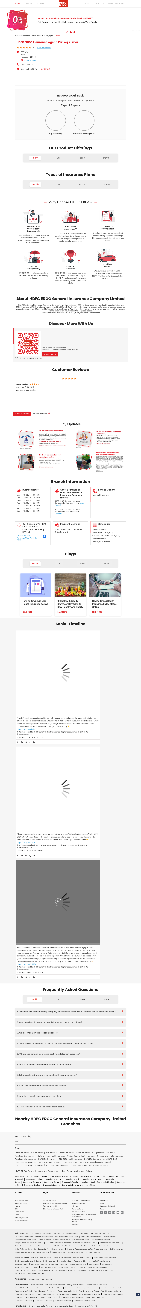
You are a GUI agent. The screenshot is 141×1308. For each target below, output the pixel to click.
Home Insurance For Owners (64, 1058)
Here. (44, 1025)
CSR (16, 961)
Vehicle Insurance (21, 998)
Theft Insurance (20, 1070)
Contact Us (104, 952)
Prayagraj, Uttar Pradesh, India (27, 539)
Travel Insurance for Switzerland (72, 1049)
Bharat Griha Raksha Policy (38, 1070)
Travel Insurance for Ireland (24, 1046)
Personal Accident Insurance (94, 1110)
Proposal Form (51, 1099)
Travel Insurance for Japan (67, 1046)
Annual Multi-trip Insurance (24, 1040)
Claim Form (76, 1099)
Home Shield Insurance (85, 1067)
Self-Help (75, 958)
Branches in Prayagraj (59, 928)
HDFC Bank (33, 1133)
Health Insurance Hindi (36, 1125)
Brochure (29, 1099)
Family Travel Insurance (75, 1036)
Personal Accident (80, 1013)
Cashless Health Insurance (45, 1013)
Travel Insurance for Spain (48, 1049)
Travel (82, 563)
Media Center (19, 963)
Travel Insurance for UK (63, 1052)
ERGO (41, 1133)
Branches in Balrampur (92, 931)
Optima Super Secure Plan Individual (72, 1022)
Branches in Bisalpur (32, 936)
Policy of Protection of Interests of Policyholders (84, 967)
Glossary (56, 1116)
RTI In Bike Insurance (92, 1004)
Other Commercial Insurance (82, 1082)
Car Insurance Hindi (54, 1125)
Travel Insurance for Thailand (96, 1049)
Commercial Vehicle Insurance (41, 998)
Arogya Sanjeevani (21, 1016)
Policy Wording (64, 1099)
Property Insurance (37, 1067)
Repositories (109, 1116)
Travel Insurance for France (89, 1043)
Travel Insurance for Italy (46, 1046)
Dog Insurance (34, 1031)
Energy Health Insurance (58, 1016)
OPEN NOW (45, 69)
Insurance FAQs (45, 1116)
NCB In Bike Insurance (75, 1004)
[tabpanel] (70, 20)
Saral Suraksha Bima (48, 1019)
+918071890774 (27, 64)
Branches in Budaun (51, 936)
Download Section (78, 955)
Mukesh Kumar (62, 1088)
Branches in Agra (22, 928)
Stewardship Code (49, 952)
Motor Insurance (75, 1110)
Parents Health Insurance (82, 1009)
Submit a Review (22, 413)
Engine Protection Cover (23, 1001)
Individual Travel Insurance (55, 1036)
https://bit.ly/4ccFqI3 (26, 696)
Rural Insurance (86, 1079)
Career (17, 966)
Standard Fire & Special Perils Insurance (64, 1079)
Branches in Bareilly (70, 933)
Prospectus (39, 1099)
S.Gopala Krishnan (76, 1088)
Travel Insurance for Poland (113, 1046)
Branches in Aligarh (39, 928)
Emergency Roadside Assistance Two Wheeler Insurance (87, 1001)
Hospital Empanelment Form (44, 1105)
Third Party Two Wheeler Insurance (58, 994)
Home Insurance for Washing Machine (28, 1061)
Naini (17, 893)
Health (35, 563)
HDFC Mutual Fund (73, 1139)
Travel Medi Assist (68, 1116)
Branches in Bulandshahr (72, 936)
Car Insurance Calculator (24, 988)
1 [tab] (67, 32)
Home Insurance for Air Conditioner (57, 1061)
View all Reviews (44, 47)
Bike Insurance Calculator (101, 991)
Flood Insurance (52, 1067)
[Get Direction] (44, 537)
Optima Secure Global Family (25, 1022)
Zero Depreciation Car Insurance (66, 988)
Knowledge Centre (95, 1116)
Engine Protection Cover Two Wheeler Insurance (32, 1004)
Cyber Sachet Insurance (39, 1079)
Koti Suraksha (107, 1016)
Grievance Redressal (107, 958)
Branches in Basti (87, 933)
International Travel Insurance (84, 1052)
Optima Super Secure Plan (47, 1022)
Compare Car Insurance (44, 988)
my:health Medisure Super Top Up (100, 1022)
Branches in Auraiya (105, 928)
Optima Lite (82, 1019)
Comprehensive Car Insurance (77, 985)
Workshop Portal (77, 961)
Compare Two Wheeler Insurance (85, 994)
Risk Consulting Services (44, 1082)
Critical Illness (89, 1093)
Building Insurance (21, 1067)
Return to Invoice (45, 991)
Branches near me (22, 36)
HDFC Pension (117, 1139)
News (102, 961)
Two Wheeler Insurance (80, 991)
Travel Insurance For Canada (45, 1043)
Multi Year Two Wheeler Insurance (66, 998)
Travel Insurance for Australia (111, 1040)
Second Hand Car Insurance (53, 985)
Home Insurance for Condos (60, 1070)
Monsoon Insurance (68, 1067)
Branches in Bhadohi (105, 933)
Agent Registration (21, 969)
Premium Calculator (64, 1013)
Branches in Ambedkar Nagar (82, 928)
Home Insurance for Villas (82, 1070)
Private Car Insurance (74, 1093)
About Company (21, 955)
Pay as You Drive (105, 998)
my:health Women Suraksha (99, 1013)
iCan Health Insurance (39, 1016)
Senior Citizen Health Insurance (105, 1009)
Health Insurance (39, 1093)
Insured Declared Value (61, 991)
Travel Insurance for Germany (112, 1043)
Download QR (50, 354)
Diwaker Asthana (48, 1088)
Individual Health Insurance (41, 1009)
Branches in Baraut (51, 933)
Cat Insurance (47, 1031)
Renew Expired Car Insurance (91, 988)
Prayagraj (49, 36)
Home (106, 563)
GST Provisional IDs (78, 963)
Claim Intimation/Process (81, 952)
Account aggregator (30, 1116)
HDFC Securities (59, 1139)
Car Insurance (36, 985)
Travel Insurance (37, 1036)
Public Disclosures (21, 972)
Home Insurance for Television (88, 1058)
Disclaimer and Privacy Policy (53, 961)
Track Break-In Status (88, 998)
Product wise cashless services (67, 1105)
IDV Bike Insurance (116, 1001)
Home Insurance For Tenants (41, 1058)
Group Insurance (117, 1079)
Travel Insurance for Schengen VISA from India (81, 1040)
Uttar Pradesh (37, 36)
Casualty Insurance (102, 1079)
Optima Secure (94, 1016)
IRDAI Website (82, 1116)
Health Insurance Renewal (24, 1013)
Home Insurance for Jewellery (83, 1061)
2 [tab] (70, 32)
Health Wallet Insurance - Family (26, 1019)
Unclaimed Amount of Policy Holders (82, 972)
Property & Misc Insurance (24, 1082)
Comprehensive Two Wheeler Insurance (29, 994)
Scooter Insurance (58, 1004)
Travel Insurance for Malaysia (89, 1046)
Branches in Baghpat (34, 931)
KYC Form (86, 1099)
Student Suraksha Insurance (97, 1036)
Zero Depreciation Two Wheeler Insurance (49, 1001)
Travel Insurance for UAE (43, 1052)
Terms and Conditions (51, 958)
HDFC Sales (87, 1139)
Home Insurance (61, 1110)
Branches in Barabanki (32, 933)
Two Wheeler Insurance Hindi (74, 1125)
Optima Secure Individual (97, 1019)
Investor (17, 958)
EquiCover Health (34, 1025)
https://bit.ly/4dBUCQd (101, 712)
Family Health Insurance (62, 1009)
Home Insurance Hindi (95, 1125)
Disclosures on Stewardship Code (55, 955)
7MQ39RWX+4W (23, 535)
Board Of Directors (21, 952)
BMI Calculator (20, 1025)
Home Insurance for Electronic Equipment (53, 1064)
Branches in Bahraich (54, 931)
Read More (27, 612)
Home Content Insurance (105, 1067)
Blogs (102, 955)
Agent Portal (76, 976)
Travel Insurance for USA (23, 1052)
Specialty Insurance (62, 1082)
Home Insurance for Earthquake (105, 1064)
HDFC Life (48, 1139)
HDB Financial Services (101, 1139)
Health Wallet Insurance (77, 1016)
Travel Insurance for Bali (23, 1043)
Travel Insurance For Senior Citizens (49, 1040)
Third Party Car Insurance (100, 985)
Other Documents (98, 1099)
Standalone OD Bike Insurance (110, 994)
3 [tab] (74, 32)
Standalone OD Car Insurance (25, 991)
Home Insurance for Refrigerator (107, 1061)
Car (59, 563)
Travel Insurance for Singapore (26, 1049)
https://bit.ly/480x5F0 (63, 690)
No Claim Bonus (109, 988)
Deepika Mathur (34, 1088)
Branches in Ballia (73, 931)
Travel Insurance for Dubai (67, 1043)
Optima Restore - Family (66, 1019)
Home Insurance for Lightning (25, 1064)
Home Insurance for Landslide (81, 1064)
